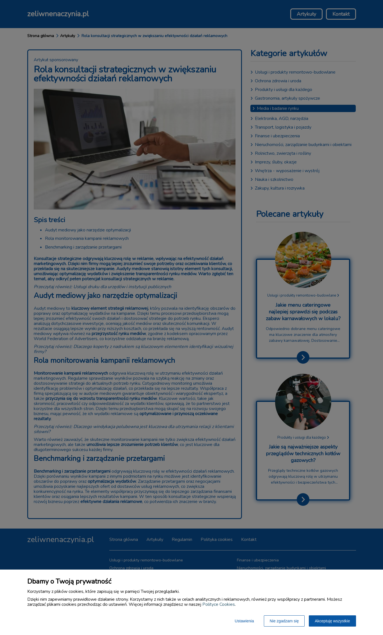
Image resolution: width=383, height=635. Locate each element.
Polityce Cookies (218, 604)
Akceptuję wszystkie (332, 621)
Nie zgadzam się (284, 621)
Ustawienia (244, 621)
